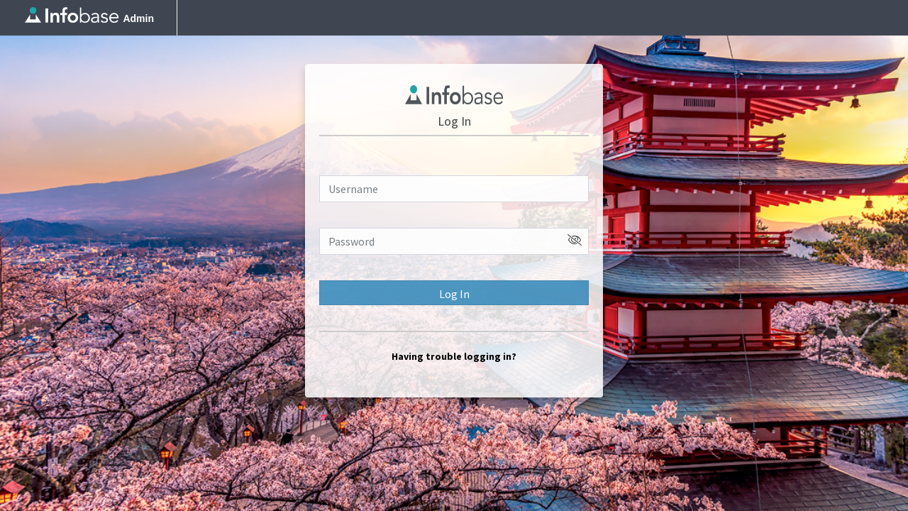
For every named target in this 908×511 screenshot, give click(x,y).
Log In (454, 294)
